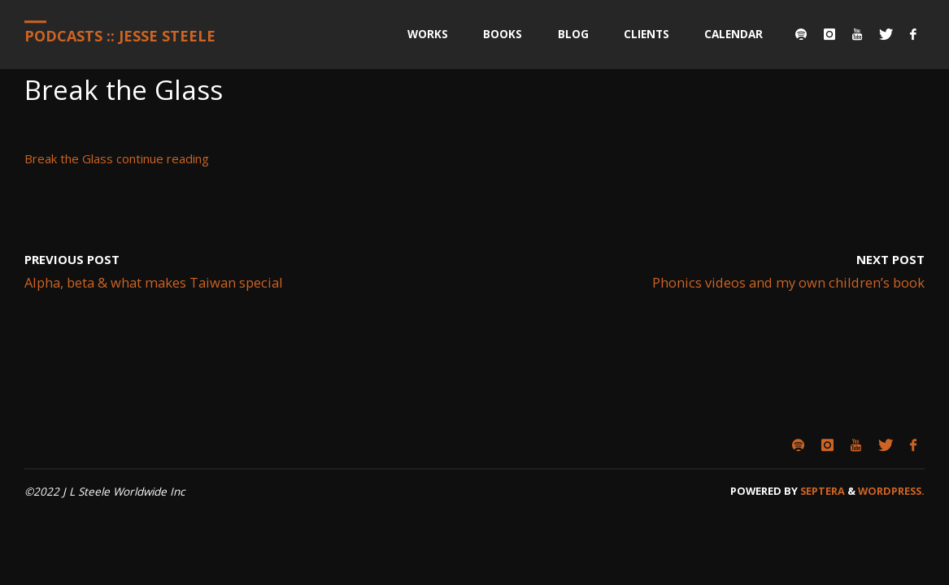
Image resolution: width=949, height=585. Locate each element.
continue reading (162, 158)
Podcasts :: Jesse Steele (119, 36)
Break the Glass (68, 158)
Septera (821, 490)
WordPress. (891, 490)
